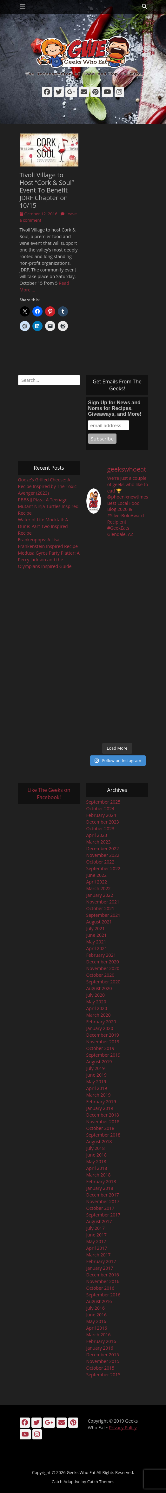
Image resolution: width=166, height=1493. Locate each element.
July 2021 (95, 928)
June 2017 (96, 1235)
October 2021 (100, 908)
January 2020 (99, 1028)
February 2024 (101, 815)
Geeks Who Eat (81, 1472)
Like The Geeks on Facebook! (49, 793)
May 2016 (96, 1321)
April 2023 (96, 835)
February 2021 (101, 955)
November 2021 (103, 902)
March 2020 (98, 1015)
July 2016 (95, 1308)
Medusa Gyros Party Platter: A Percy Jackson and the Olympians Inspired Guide (49, 559)
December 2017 (102, 1195)
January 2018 (99, 1188)
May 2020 (96, 1002)
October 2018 (100, 1128)
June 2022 (96, 875)
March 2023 (98, 842)
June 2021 (96, 935)
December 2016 (102, 1275)
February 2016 (101, 1341)
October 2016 (100, 1288)
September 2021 (103, 915)
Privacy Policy (122, 1428)
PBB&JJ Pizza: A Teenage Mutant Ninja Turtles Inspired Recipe (48, 506)
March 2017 (98, 1255)
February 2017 (101, 1261)
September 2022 (103, 868)
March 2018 (98, 1175)
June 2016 (96, 1315)
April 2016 (96, 1328)
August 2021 (99, 922)
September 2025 (103, 802)
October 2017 (100, 1208)
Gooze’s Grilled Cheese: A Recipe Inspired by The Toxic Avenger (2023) (47, 486)
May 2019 (96, 1082)
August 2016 (99, 1301)
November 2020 (103, 968)
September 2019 (103, 1055)
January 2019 (99, 1108)
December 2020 (102, 962)
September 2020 (103, 982)
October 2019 (100, 1048)
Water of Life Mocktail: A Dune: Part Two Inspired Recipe (43, 526)
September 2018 (103, 1135)
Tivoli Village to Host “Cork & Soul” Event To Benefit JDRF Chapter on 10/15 (47, 190)
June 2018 (96, 1155)
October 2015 (100, 1368)
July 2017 (95, 1228)
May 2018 (96, 1161)
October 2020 (100, 975)
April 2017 (96, 1248)
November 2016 (103, 1281)
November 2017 (103, 1201)
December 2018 (102, 1115)
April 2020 (96, 1008)
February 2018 (101, 1181)
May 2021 (96, 942)
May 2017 (96, 1241)
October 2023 (100, 828)
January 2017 (99, 1268)
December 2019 (102, 1035)
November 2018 (103, 1121)
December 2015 (102, 1355)
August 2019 (99, 1062)
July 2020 (95, 995)
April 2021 (96, 948)
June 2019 (96, 1075)
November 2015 (103, 1361)
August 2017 (99, 1221)
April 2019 (96, 1088)
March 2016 (98, 1335)
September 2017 (103, 1215)
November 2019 (103, 1042)
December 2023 (102, 822)
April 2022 (96, 882)
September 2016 (103, 1295)
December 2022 (102, 848)
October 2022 (100, 862)
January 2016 (99, 1348)
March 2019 (98, 1095)
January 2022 (99, 895)
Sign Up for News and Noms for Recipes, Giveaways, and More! (114, 408)
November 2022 (103, 855)
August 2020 (99, 988)
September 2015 (103, 1375)
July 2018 (95, 1148)
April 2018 (96, 1168)
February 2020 (101, 1022)
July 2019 (95, 1068)
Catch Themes (101, 1481)
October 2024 (100, 808)
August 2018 (99, 1141)
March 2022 (98, 888)
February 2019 (101, 1102)
